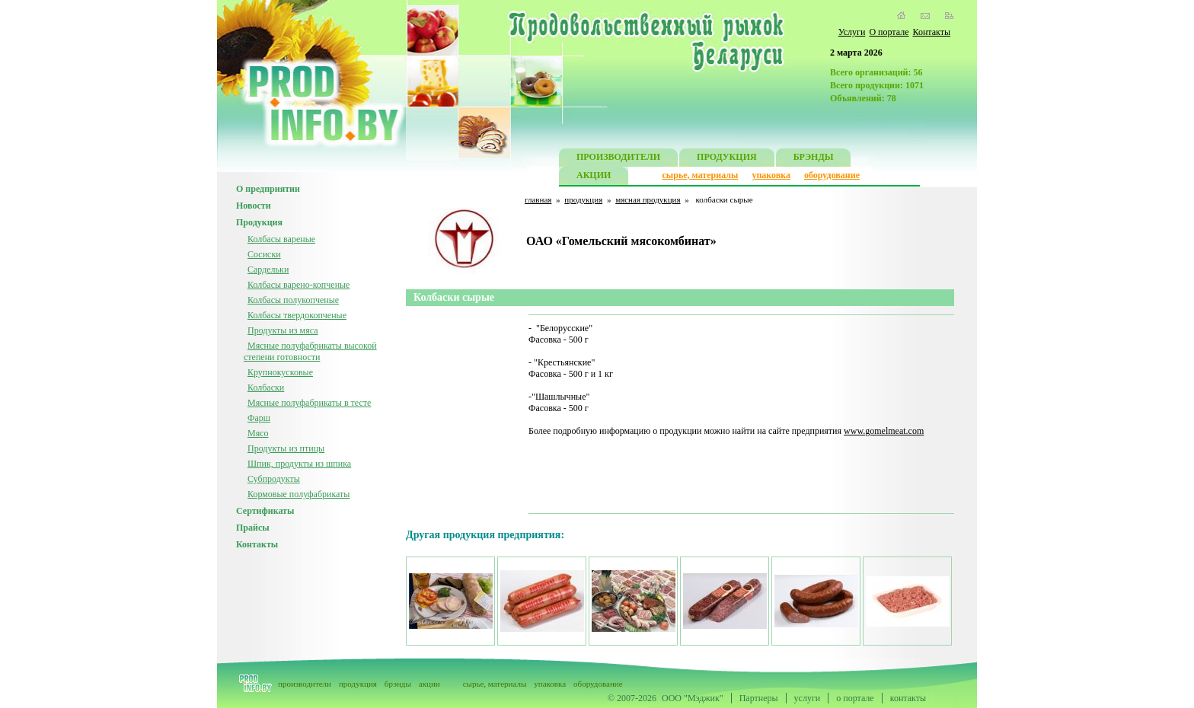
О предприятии (268, 188)
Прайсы (253, 527)
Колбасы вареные (281, 239)
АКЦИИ (593, 177)
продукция (583, 199)
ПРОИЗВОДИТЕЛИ (618, 158)
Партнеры (758, 698)
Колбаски (265, 387)
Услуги (852, 32)
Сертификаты (265, 510)
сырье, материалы (700, 175)
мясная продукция (647, 199)
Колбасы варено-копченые (298, 284)
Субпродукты (273, 479)
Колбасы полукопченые (293, 300)
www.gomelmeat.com (884, 431)
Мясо (258, 433)
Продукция (259, 222)
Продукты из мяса (282, 330)
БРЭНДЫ (814, 158)
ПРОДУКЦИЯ (727, 158)
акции (429, 683)
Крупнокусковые (280, 372)
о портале (854, 698)
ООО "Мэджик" (692, 698)
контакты (908, 698)
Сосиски (264, 254)
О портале (888, 32)
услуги (807, 698)
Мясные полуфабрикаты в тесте (309, 402)
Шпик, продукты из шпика (299, 463)
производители (304, 683)
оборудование (832, 175)
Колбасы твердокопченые (296, 315)
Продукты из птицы (285, 448)
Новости (253, 205)
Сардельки (268, 269)
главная (538, 199)
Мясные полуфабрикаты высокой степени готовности (310, 351)
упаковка (771, 175)
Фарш (258, 418)
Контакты (931, 32)
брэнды (398, 683)
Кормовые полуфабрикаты (298, 494)
